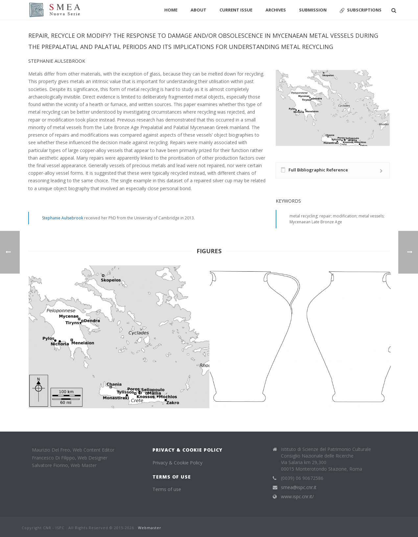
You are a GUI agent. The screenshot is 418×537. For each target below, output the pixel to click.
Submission (313, 10)
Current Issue (236, 10)
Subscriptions (361, 10)
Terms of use (166, 489)
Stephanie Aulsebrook (62, 218)
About (198, 10)
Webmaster (149, 527)
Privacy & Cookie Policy (177, 462)
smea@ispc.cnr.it (298, 487)
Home (170, 10)
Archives (276, 10)
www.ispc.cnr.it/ (297, 497)
